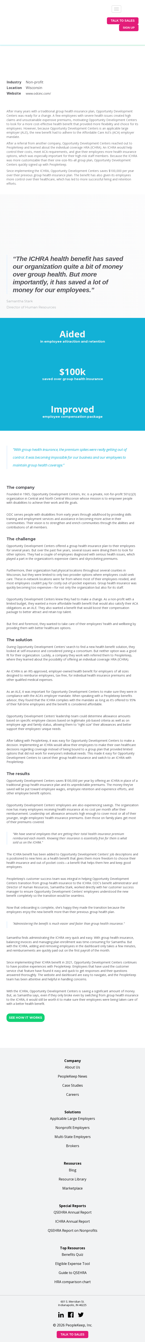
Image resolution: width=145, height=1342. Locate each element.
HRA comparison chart (72, 1247)
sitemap (114, 1329)
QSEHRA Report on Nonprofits (72, 1195)
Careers (72, 1059)
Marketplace (72, 1153)
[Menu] (116, 9)
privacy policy (69, 1329)
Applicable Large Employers (72, 1083)
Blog (72, 1135)
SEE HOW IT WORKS (25, 983)
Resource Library (72, 1144)
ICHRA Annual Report (72, 1186)
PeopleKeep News (72, 1041)
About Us (72, 1032)
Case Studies (72, 1050)
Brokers (72, 1111)
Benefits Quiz (72, 1219)
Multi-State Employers (73, 1102)
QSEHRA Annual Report (73, 1177)
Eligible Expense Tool (72, 1228)
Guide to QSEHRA (73, 1237)
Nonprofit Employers (72, 1093)
